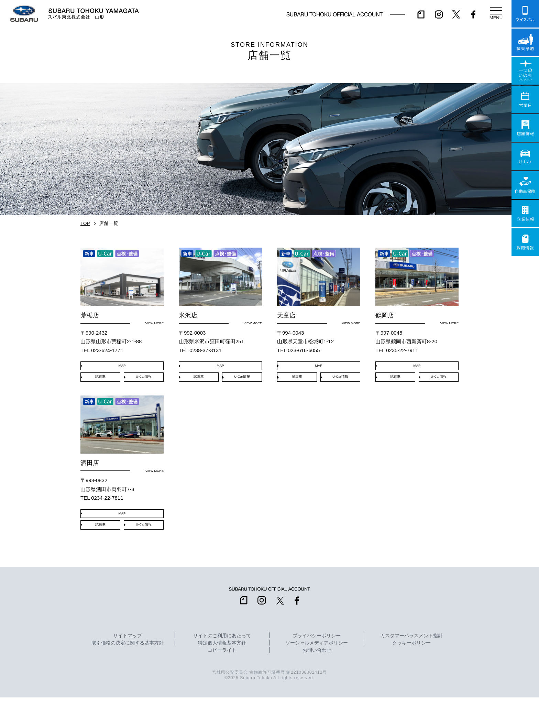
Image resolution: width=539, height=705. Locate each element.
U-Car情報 (143, 379)
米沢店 (220, 287)
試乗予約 (525, 42)
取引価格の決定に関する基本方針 (127, 650)
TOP (85, 223)
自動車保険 (525, 185)
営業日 (525, 99)
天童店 (318, 287)
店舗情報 (525, 128)
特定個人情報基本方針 (222, 650)
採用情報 (525, 242)
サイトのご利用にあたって (222, 643)
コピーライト (222, 657)
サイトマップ (127, 643)
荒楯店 (122, 287)
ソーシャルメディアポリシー (316, 650)
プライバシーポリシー (317, 643)
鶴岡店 (417, 287)
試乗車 (100, 379)
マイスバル (525, 14)
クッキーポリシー (411, 650)
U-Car (525, 156)
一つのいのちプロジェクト (525, 71)
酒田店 (122, 438)
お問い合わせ (316, 657)
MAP (122, 367)
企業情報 (525, 213)
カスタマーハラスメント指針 (411, 643)
